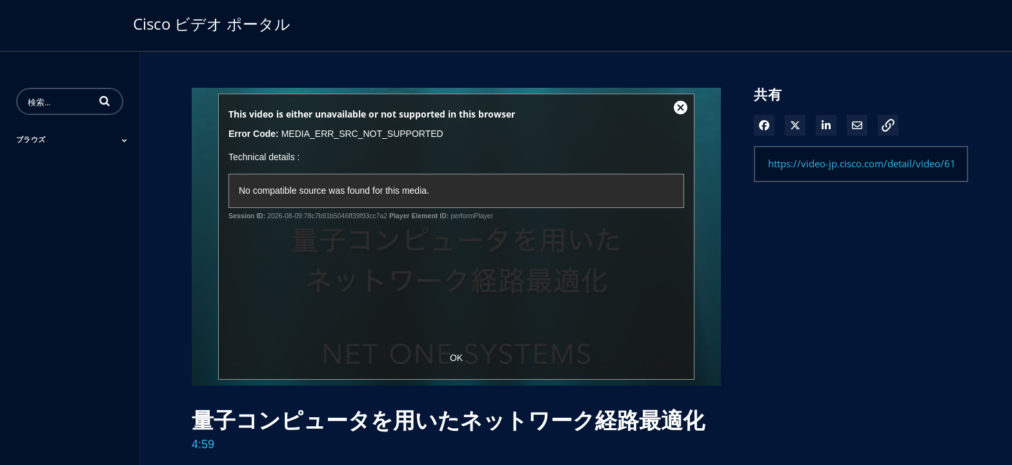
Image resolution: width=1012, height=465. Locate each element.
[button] (104, 100)
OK (456, 358)
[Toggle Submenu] (124, 140)
